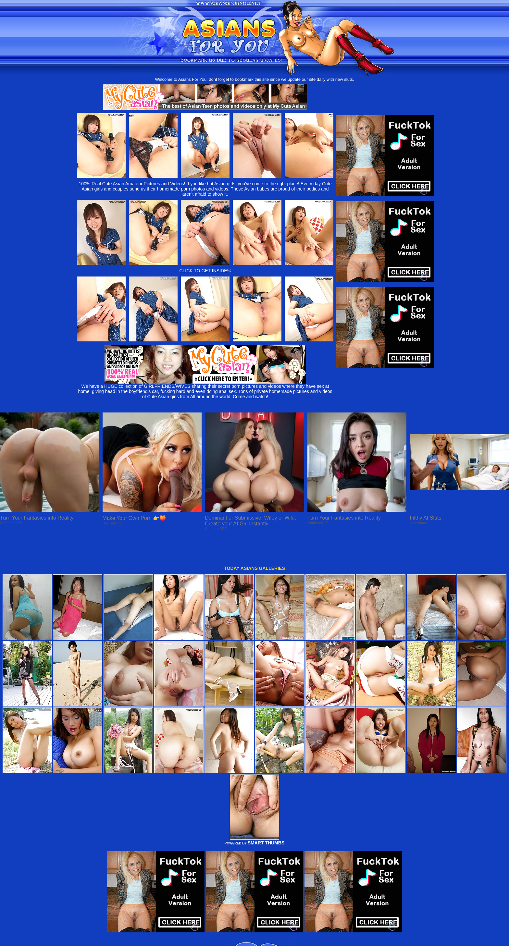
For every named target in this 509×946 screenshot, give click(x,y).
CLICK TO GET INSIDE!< (205, 270)
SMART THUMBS (266, 818)
